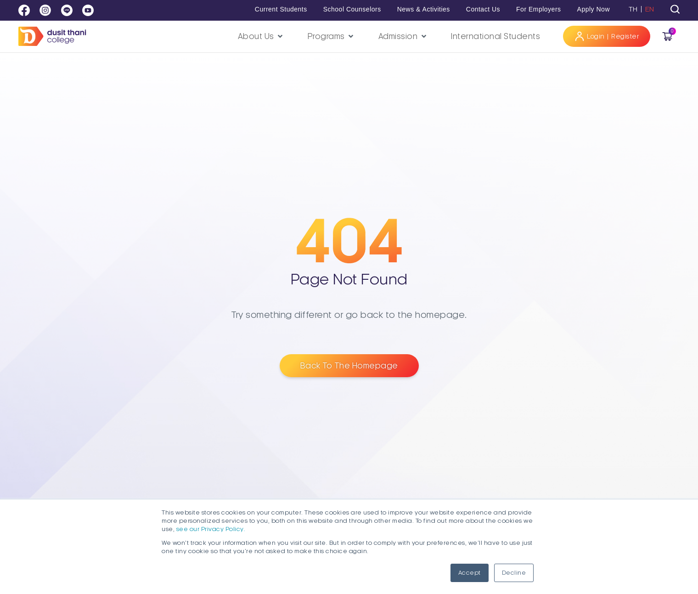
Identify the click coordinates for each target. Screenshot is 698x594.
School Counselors (352, 9)
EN (649, 9)
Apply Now (593, 9)
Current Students (281, 9)
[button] (261, 36)
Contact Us (483, 9)
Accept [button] (469, 573)
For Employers (538, 9)
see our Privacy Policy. (211, 529)
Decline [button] (514, 573)
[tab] (675, 9)
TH (633, 9)
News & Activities (423, 9)
